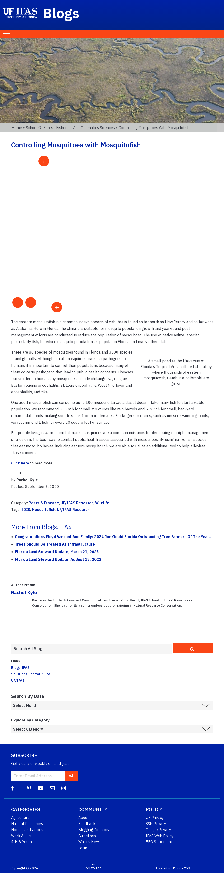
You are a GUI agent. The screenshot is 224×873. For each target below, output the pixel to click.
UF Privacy (155, 817)
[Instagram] (63, 788)
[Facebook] (12, 788)
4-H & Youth (21, 841)
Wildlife (102, 503)
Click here (20, 463)
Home (17, 127)
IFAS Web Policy (159, 835)
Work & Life (21, 835)
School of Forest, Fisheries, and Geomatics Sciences (70, 127)
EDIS (25, 509)
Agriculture (20, 817)
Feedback (86, 823)
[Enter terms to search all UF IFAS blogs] (92, 648)
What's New (88, 841)
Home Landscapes (27, 829)
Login (82, 847)
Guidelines (87, 835)
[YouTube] (40, 788)
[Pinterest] (29, 788)
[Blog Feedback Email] (52, 788)
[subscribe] (71, 776)
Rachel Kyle (24, 592)
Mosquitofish (43, 509)
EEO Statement (159, 841)
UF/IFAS (18, 680)
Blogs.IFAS (20, 667)
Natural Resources (27, 823)
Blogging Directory (93, 829)
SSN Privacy (156, 823)
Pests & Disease (44, 503)
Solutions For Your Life (30, 673)
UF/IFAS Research (77, 503)
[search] (193, 648)
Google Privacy (158, 829)
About (83, 817)
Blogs (61, 13)
